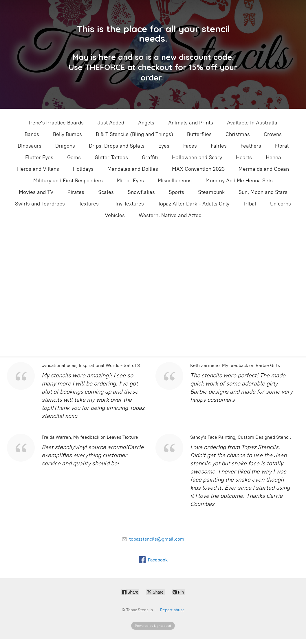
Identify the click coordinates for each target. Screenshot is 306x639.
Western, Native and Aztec (170, 215)
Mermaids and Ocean (264, 169)
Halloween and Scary (197, 157)
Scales (106, 192)
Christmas (238, 134)
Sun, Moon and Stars (263, 192)
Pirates (75, 192)
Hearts (244, 157)
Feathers (251, 146)
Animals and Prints (190, 123)
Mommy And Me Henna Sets (239, 180)
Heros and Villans (38, 169)
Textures (89, 204)
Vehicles (115, 215)
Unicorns (280, 204)
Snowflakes (141, 192)
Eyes (163, 146)
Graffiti (150, 157)
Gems (74, 157)
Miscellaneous (175, 180)
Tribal (249, 204)
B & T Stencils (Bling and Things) (134, 134)
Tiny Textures (128, 204)
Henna (273, 157)
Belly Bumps (67, 134)
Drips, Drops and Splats (116, 146)
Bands (32, 134)
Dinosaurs (29, 146)
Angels (146, 123)
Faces (190, 146)
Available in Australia (252, 123)
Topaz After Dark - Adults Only (193, 204)
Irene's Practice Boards (56, 123)
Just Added (111, 123)
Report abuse (172, 609)
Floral (282, 146)
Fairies (219, 146)
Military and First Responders (68, 180)
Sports (176, 192)
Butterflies (199, 134)
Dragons (65, 146)
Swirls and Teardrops (40, 204)
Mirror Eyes (130, 180)
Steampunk (211, 192)
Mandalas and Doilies (132, 169)
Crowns (273, 134)
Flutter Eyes (39, 157)
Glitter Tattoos (111, 157)
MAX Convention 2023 (198, 169)
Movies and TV (36, 192)
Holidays (83, 169)
